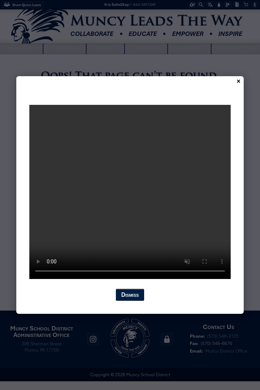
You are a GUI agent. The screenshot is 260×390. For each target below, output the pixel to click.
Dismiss (130, 295)
